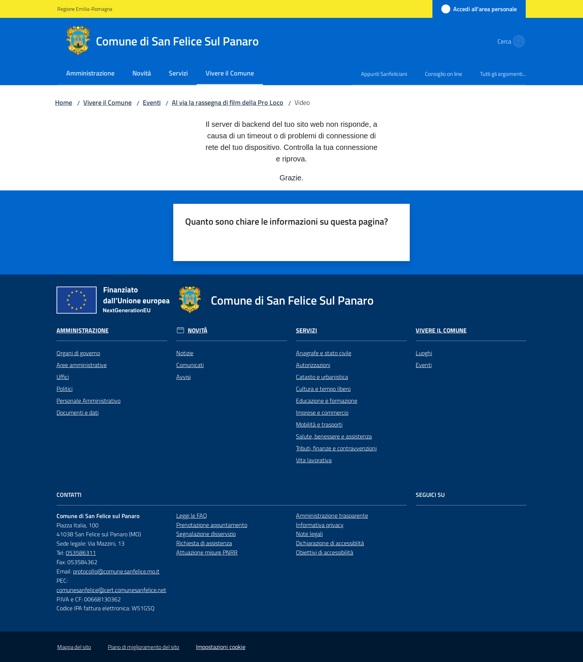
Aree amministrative (82, 364)
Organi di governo (78, 352)
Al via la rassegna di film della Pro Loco (227, 102)
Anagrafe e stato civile (323, 352)
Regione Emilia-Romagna (84, 9)
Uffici (63, 376)
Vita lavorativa (314, 460)
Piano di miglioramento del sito (143, 647)
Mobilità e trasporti (319, 424)
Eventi (152, 102)
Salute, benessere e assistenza (334, 436)
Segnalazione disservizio (206, 533)
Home (63, 102)
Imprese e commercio (322, 412)
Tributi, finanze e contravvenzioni (336, 448)
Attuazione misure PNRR (207, 552)
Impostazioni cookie (220, 646)
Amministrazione (83, 330)
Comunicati (190, 364)
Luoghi (424, 352)
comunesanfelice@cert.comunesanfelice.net (111, 589)
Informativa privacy (320, 524)
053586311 (81, 552)
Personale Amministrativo (88, 400)
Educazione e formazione (326, 400)
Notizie (184, 352)
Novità (197, 330)
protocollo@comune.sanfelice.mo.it (116, 571)
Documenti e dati (78, 412)
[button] (517, 41)
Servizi (306, 330)
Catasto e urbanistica (322, 376)
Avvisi (183, 376)
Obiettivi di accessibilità (324, 552)
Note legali (309, 533)
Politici (65, 388)
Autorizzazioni (313, 364)
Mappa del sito (74, 647)
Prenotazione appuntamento (211, 524)
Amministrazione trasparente (332, 515)
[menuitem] (90, 73)
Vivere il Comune (107, 102)
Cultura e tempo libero (323, 388)
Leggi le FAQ (191, 515)
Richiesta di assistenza (204, 543)
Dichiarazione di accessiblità (330, 543)
